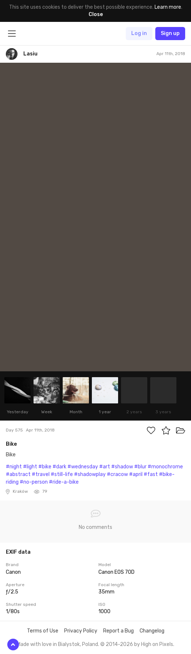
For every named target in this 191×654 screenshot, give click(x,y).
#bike (44, 467)
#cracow (117, 474)
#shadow (122, 467)
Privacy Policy (80, 631)
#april (136, 474)
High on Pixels (157, 644)
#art (104, 467)
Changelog (152, 631)
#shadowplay (90, 474)
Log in (139, 33)
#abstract (18, 474)
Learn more (168, 7)
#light (30, 467)
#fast (151, 474)
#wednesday (82, 467)
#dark (59, 467)
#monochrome (165, 467)
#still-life (62, 474)
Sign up (170, 33)
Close (96, 14)
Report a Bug (118, 631)
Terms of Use (42, 631)
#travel (41, 474)
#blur (140, 467)
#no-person (34, 482)
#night (14, 467)
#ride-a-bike (64, 482)
